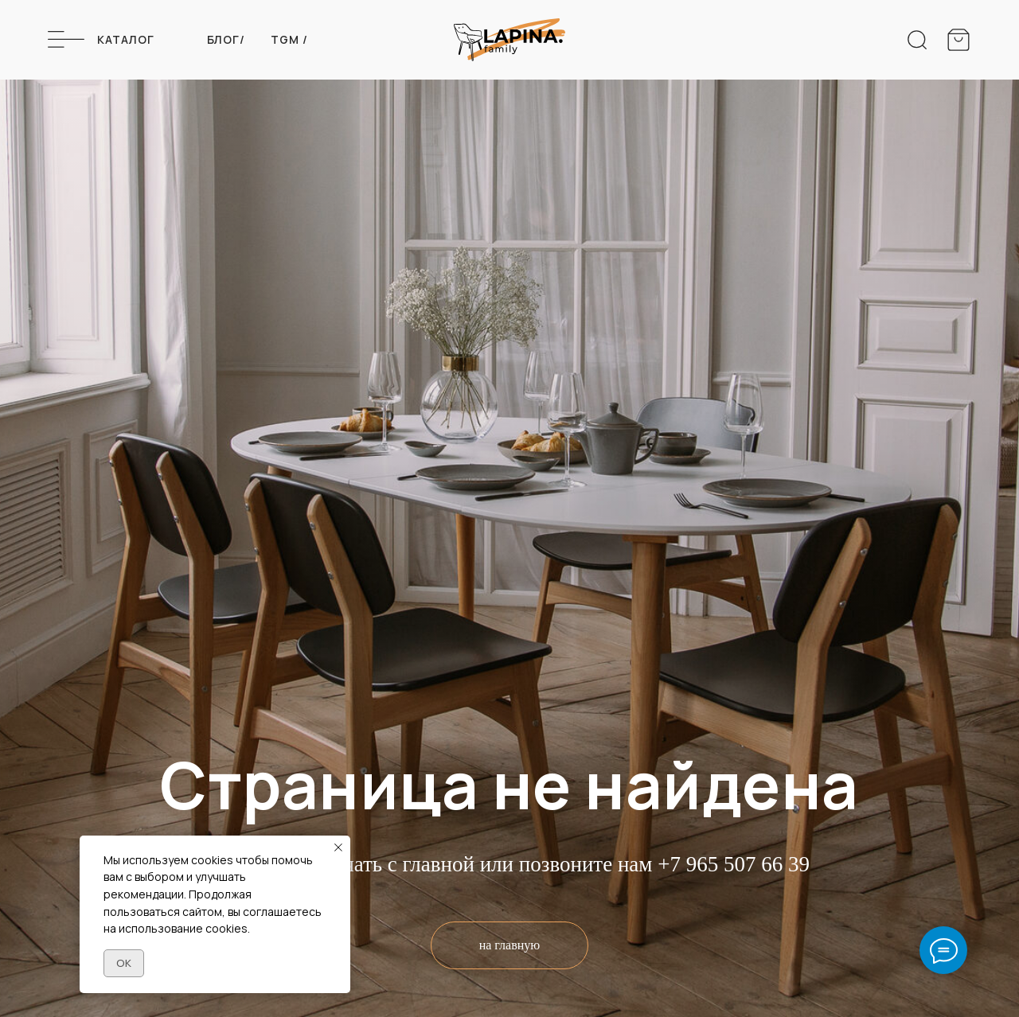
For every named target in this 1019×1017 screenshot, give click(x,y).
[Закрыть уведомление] (338, 847)
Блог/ (226, 39)
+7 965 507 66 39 (734, 864)
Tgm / (289, 39)
